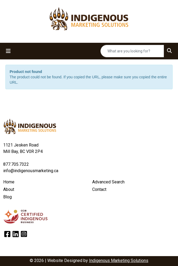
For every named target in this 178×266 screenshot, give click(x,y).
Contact (99, 189)
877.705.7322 (16, 164)
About (8, 189)
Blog (7, 196)
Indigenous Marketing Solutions (118, 260)
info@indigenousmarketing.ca (30, 170)
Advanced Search (108, 181)
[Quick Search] (132, 51)
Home (8, 181)
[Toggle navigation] (8, 51)
